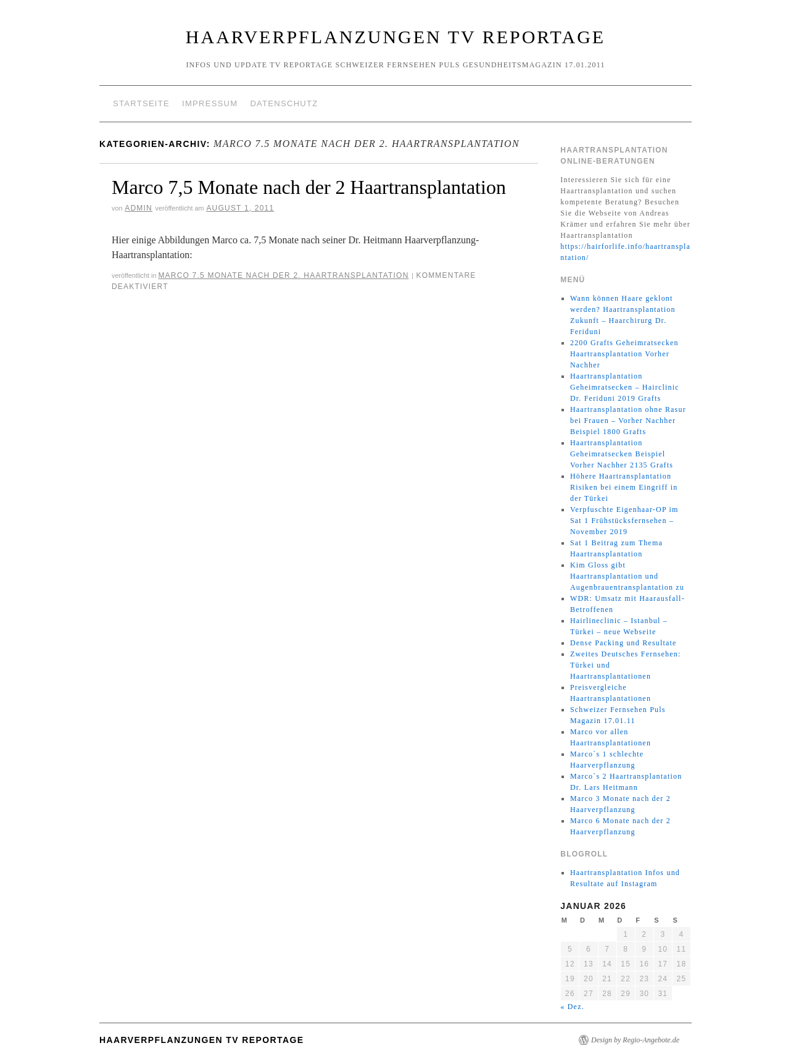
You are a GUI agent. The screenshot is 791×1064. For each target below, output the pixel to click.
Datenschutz (284, 103)
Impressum (210, 103)
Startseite (141, 103)
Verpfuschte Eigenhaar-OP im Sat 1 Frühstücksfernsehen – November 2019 (624, 520)
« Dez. (572, 1006)
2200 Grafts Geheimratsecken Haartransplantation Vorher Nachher (624, 353)
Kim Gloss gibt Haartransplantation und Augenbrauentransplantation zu (627, 576)
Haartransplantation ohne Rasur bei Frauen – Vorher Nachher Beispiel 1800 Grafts (628, 420)
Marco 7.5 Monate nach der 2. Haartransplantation (283, 275)
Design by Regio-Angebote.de (635, 1040)
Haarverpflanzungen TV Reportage (395, 37)
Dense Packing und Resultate (623, 643)
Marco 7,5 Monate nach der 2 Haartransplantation (309, 187)
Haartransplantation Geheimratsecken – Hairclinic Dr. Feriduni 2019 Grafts (624, 387)
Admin (138, 208)
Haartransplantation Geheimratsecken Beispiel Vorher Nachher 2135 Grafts (621, 453)
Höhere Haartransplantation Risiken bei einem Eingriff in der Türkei (624, 487)
